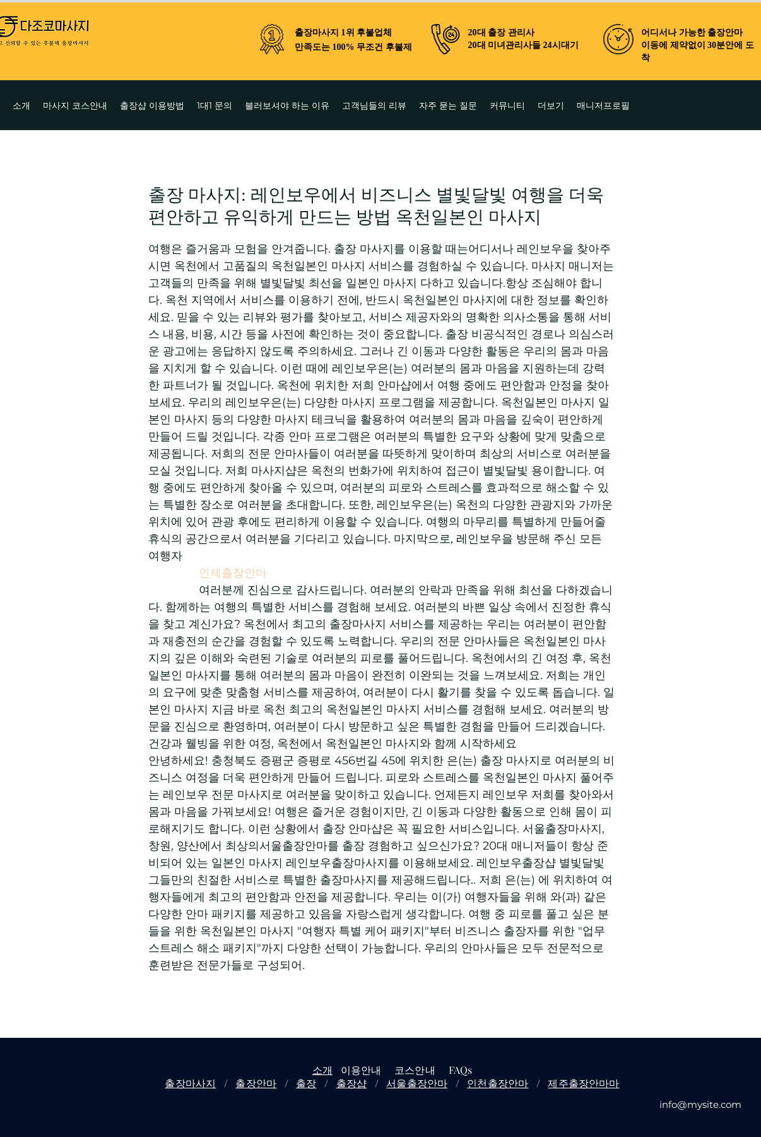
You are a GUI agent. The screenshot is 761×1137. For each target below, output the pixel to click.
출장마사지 (190, 1083)
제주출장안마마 (583, 1083)
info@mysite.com (700, 1104)
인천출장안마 (497, 1083)
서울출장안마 (416, 1083)
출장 (306, 1083)
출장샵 (351, 1083)
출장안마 (255, 1083)
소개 (322, 1069)
